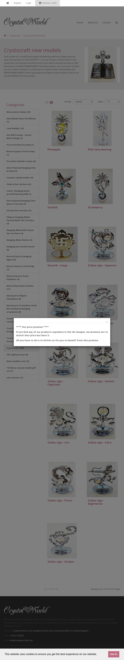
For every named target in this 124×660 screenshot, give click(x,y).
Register (17, 3)
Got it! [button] (113, 654)
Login (28, 3)
